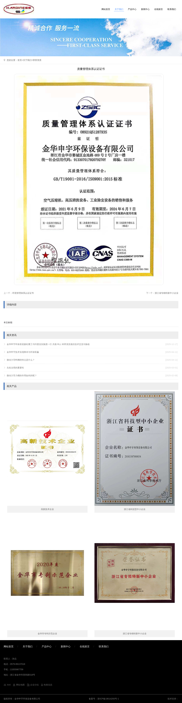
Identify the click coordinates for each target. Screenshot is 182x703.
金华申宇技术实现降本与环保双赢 (92, 352)
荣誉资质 (37, 60)
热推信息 (48, 685)
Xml (9, 685)
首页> (20, 60)
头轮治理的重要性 (92, 368)
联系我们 (171, 9)
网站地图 (20, 685)
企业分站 (34, 685)
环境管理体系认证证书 (23, 293)
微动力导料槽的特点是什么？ (92, 360)
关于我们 (119, 9)
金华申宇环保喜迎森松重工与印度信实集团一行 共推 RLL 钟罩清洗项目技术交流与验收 (92, 344)
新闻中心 (145, 9)
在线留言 (158, 9)
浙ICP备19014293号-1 (108, 698)
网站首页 (106, 9)
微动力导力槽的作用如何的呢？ (92, 375)
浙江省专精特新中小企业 (166, 293)
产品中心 (132, 9)
